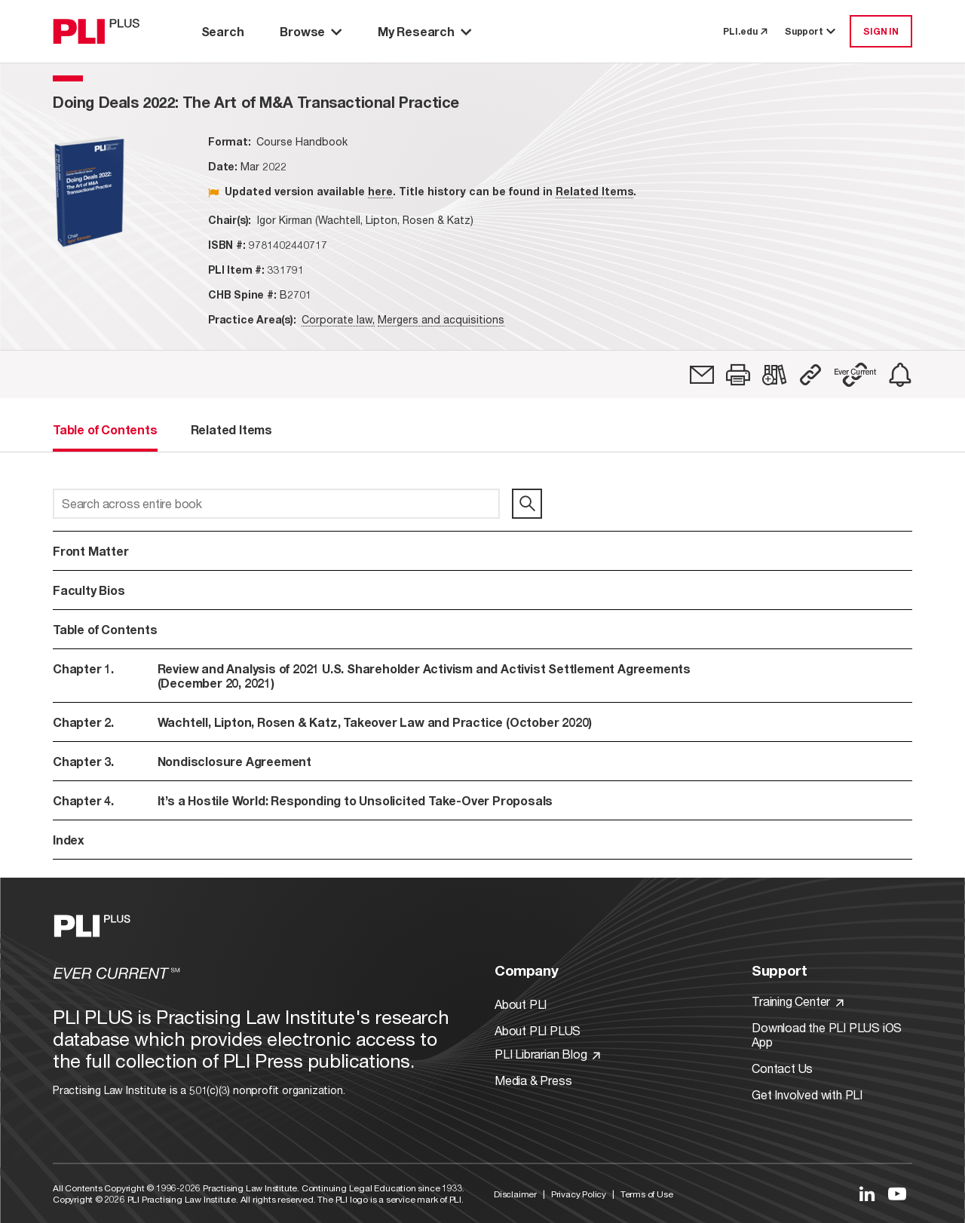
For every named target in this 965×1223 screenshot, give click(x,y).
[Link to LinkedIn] (867, 1193)
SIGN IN (881, 31)
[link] (702, 375)
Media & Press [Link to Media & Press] (533, 1080)
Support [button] (811, 31)
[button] (738, 375)
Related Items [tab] (231, 429)
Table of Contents (105, 629)
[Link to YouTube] (897, 1193)
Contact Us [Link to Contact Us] (782, 1068)
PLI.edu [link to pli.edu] (745, 31)
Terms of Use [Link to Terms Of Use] (646, 1194)
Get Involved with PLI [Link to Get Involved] (807, 1094)
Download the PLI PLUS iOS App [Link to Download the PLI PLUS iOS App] (827, 1034)
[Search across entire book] (276, 504)
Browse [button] (311, 31)
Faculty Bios (89, 590)
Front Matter (91, 551)
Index (68, 839)
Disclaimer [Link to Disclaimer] (515, 1194)
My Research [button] (424, 31)
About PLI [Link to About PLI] (521, 1004)
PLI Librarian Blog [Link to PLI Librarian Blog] (547, 1054)
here (380, 191)
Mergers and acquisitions (441, 319)
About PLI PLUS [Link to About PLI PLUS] (538, 1030)
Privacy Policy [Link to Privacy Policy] (578, 1194)
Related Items (594, 191)
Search (222, 31)
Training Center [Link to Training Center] (798, 1001)
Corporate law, (338, 319)
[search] (527, 504)
